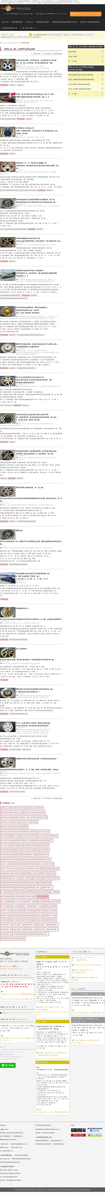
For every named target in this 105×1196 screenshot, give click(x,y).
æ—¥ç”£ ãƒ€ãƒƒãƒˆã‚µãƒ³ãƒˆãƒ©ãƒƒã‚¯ (10, 295)
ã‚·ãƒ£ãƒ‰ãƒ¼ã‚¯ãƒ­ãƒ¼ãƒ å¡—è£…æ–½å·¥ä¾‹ (41, 206)
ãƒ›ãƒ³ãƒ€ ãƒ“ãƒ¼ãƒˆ (42, 850)
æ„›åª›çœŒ (5, 920)
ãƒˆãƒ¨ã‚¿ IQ (21, 808)
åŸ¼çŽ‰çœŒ (25, 42)
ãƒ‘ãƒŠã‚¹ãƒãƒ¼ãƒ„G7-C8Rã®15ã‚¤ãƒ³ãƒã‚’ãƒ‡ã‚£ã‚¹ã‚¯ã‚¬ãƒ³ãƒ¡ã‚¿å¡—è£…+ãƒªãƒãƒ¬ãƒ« (37, 130)
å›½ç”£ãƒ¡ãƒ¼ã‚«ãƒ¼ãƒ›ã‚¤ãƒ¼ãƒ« (26, 368)
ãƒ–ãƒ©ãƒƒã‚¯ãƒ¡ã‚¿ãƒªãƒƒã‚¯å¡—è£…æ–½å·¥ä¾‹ (42, 457)
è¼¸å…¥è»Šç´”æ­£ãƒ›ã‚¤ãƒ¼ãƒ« (80, 89)
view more (36, 37)
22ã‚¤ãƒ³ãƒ (6, 934)
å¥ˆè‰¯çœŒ (6, 915)
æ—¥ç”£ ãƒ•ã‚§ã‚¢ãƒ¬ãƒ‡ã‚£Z (8, 119)
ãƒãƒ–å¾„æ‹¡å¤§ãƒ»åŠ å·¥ (8, 1177)
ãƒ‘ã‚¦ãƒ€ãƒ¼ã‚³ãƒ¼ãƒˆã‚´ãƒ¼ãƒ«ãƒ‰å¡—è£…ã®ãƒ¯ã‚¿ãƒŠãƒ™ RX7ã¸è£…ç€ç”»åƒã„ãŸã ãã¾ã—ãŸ (33, 576)
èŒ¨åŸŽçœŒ (6, 896)
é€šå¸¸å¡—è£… (15, 42)
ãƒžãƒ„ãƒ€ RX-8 (42, 854)
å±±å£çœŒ (40, 915)
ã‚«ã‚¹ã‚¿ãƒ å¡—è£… (17, 1147)
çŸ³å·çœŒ (5, 906)
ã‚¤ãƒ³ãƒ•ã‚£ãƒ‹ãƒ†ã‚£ (52, 878)
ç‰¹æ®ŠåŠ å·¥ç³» (17, 22)
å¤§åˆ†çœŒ (52, 920)
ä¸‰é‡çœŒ (6, 910)
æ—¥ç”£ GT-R (44, 831)
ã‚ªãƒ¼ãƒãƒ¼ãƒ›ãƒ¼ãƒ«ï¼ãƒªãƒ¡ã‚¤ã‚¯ (59, 34)
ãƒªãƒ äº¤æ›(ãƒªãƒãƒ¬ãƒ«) (25, 37)
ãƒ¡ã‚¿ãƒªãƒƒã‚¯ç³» (57, 1140)
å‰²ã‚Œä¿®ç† (19, 1136)
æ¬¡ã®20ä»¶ (54, 53)
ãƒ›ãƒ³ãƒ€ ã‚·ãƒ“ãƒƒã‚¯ (15, 749)
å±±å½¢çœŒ (43, 892)
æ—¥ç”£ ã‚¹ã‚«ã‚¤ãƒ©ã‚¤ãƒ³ (48, 836)
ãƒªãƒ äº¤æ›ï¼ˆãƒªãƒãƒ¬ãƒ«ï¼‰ (26, 102)
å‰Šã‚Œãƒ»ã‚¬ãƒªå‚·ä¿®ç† (9, 1139)
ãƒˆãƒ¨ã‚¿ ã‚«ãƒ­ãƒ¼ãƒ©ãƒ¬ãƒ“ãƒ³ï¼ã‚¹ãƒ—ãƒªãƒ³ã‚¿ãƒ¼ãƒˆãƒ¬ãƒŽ (18, 190)
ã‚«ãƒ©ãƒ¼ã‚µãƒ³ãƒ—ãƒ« (10, 28)
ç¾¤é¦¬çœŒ (31, 896)
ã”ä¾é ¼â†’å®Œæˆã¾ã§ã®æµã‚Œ (19, 13)
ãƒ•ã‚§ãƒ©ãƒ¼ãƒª (45, 882)
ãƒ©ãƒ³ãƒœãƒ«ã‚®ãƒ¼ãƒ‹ (10, 882)
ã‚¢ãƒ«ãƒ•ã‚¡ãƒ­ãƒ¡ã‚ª (29, 882)
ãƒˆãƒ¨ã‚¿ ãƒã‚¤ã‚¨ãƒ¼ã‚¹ (28, 822)
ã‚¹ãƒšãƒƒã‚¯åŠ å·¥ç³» (42, 22)
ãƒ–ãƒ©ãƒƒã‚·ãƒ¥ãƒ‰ (77, 34)
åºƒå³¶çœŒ (29, 915)
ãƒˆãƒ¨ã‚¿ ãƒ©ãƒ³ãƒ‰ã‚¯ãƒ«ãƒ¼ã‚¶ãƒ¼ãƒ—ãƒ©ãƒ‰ (19, 831)
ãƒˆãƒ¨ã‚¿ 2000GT (7, 808)
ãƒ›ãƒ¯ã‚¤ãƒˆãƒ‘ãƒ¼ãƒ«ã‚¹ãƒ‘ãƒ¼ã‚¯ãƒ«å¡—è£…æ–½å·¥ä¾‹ (33, 68)
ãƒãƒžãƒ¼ (27, 878)
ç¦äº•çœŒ (17, 906)
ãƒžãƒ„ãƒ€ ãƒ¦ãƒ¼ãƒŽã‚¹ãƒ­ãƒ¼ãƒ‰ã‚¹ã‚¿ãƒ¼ (35, 859)
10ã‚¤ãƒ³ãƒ (6, 924)
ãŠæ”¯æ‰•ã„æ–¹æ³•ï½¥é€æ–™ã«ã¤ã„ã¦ (50, 13)
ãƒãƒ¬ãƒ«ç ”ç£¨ (89, 34)
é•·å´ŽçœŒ (27, 920)
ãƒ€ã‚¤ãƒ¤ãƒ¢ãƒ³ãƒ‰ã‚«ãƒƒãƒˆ (21, 1158)
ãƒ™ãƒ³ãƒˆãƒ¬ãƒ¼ (49, 873)
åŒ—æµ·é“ (48, 887)
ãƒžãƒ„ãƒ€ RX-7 (28, 854)
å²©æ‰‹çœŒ (18, 892)
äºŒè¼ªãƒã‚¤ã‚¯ (34, 887)
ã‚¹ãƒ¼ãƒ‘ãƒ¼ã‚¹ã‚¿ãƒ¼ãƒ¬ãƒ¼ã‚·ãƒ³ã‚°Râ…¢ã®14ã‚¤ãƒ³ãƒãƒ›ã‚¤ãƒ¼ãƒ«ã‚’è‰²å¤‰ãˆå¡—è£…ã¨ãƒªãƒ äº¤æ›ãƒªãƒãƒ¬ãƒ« (36, 417)
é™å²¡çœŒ (40, 906)
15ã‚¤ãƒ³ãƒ (29, 119)
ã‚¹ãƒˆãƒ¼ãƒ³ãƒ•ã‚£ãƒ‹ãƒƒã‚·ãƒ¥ (9, 1162)
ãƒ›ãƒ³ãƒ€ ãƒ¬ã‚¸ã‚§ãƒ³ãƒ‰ (11, 854)
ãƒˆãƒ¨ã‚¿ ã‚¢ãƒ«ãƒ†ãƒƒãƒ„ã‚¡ (11, 812)
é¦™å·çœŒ (52, 915)
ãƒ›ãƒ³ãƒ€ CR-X (26, 749)
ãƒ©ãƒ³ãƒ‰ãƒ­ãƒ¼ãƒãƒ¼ (10, 878)
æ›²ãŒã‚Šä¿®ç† (6, 1136)
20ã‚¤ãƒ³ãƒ (34, 295)
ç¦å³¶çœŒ (55, 892)
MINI (25, 873)
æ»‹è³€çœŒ (18, 910)
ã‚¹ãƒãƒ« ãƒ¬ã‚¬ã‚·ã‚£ (6, 405)
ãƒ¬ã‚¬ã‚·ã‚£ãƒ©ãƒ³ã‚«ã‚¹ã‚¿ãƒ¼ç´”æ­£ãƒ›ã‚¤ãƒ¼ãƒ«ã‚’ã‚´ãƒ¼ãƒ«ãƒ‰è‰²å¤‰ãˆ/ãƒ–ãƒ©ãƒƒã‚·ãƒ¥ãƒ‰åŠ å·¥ (34, 379)
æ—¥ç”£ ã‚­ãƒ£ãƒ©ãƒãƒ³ (10, 836)
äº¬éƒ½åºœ (29, 910)
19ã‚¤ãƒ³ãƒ (40, 229)
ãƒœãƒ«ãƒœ (21, 887)
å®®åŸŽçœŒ (30, 892)
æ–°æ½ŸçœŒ (55, 901)
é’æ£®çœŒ (6, 892)
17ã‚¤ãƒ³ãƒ (12, 85)
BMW (45, 868)
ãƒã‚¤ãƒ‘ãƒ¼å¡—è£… (7, 1151)
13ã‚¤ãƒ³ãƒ (18, 924)
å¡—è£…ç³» (29, 22)
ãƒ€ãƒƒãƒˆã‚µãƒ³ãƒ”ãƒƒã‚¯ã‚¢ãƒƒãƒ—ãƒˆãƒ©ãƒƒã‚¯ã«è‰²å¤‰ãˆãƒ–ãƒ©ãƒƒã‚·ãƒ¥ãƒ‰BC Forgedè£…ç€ (36, 273)
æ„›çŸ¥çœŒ (52, 906)
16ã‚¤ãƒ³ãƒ (12, 368)
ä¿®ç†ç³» (5, 22)
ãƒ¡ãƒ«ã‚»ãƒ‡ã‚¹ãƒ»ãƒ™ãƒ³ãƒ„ (17, 791)
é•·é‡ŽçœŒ (42, 901)
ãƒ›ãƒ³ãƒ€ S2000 (7, 850)
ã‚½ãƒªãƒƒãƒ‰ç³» (58, 1144)
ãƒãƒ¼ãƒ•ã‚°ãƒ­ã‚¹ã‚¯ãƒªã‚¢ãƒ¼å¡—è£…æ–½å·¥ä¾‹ (40, 318)
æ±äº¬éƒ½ (18, 901)
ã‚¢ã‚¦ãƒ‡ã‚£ (3, 478)
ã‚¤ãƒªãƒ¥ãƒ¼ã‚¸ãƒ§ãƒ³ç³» (43, 1144)
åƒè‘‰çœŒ (6, 901)
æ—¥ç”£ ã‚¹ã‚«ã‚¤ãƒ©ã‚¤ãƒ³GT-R (12, 840)
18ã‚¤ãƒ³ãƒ (20, 85)
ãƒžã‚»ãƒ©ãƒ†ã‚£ (7, 887)
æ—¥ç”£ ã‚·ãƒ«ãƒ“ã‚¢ (29, 836)
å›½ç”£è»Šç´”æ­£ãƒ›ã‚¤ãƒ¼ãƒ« (79, 84)
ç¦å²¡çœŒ (16, 920)
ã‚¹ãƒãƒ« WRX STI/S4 (45, 864)
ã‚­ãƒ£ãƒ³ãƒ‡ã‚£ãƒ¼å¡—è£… (8, 37)
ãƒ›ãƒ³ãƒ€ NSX (44, 845)
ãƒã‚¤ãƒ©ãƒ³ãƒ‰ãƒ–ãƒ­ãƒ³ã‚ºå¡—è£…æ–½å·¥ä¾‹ (42, 245)
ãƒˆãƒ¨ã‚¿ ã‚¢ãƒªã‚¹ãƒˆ (36, 808)
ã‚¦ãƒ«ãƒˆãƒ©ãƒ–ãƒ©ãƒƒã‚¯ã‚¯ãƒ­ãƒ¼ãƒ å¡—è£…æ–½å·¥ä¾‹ (28, 505)
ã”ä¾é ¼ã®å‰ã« (28, 28)
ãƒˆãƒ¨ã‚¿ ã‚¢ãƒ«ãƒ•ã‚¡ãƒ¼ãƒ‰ (35, 812)
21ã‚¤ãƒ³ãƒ (53, 929)
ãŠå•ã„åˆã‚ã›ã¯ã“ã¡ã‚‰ (85, 14)
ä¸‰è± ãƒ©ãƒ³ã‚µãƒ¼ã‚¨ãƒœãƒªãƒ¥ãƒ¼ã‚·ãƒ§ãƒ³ (13, 229)
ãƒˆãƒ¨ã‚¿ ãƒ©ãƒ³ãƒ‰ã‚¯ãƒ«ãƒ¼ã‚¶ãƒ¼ (15, 826)
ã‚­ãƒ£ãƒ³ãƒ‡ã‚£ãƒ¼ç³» (42, 1140)
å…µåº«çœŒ (52, 910)
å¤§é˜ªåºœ (40, 910)
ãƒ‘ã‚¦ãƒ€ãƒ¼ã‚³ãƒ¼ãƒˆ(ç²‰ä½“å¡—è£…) (65, 22)
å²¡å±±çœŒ (17, 915)
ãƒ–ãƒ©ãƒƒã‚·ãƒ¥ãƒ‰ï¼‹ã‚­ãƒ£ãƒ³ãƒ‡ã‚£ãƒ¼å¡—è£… (40, 281)
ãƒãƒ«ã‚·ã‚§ (35, 873)
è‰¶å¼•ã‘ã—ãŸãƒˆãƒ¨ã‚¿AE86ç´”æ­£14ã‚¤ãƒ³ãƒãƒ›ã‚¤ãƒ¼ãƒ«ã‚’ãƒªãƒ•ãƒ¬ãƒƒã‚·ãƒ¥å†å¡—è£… (37, 165)
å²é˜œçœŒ (28, 906)
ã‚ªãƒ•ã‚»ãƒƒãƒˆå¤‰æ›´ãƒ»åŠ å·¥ (10, 1173)
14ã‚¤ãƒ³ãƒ (49, 190)
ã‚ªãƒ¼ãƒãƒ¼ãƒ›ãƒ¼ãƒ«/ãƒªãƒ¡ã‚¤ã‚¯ (12, 1132)
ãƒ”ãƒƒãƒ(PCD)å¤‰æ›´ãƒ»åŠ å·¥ (37, 350)
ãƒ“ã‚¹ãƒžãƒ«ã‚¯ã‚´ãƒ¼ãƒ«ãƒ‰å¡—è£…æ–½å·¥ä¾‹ (42, 172)
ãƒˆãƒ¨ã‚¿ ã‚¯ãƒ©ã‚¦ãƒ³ (9, 822)
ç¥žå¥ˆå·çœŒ (30, 901)
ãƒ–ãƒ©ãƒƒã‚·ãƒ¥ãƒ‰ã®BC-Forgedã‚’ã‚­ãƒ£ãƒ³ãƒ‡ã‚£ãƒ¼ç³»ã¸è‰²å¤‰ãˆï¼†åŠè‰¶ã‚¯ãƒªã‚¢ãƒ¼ (32, 310)
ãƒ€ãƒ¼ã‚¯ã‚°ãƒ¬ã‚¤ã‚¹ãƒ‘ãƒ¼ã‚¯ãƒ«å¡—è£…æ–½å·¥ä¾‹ (18, 548)
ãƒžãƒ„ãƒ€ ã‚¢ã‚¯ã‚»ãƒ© (9, 859)
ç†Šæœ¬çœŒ (39, 920)
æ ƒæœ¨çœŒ (18, 896)
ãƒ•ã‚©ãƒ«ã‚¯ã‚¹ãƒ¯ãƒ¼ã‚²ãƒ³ (11, 873)
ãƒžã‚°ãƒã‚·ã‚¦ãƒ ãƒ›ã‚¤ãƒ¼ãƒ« (90, 22)
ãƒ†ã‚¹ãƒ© (37, 878)
